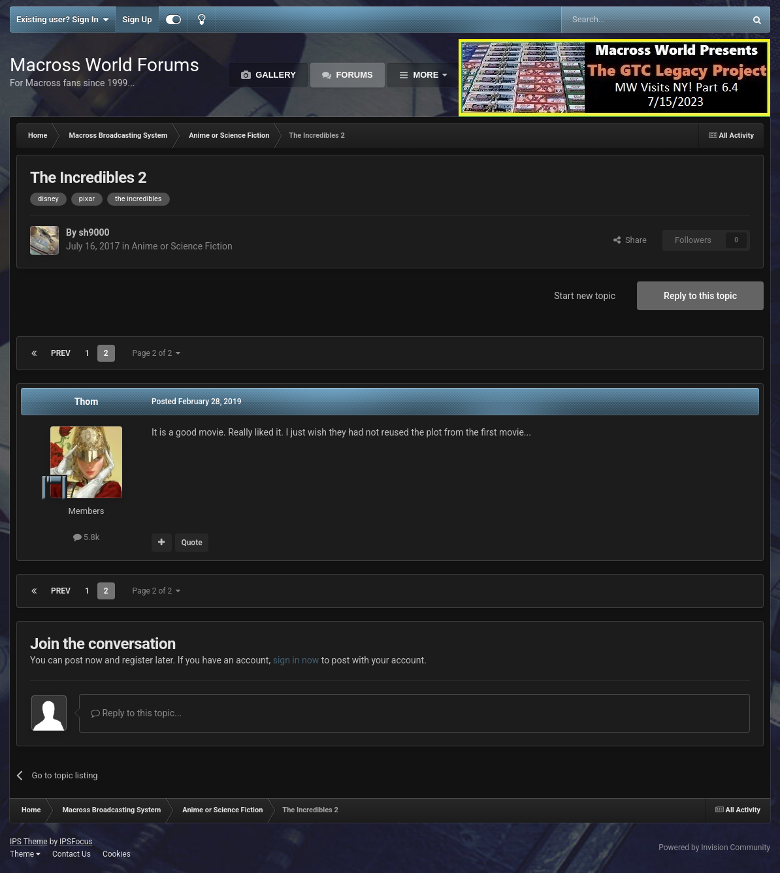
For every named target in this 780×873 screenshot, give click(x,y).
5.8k (86, 537)
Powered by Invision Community (714, 847)
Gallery (274, 75)
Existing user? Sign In (62, 20)
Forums (353, 75)
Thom (86, 401)
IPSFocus (75, 841)
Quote (191, 542)
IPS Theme (29, 841)
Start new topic (584, 296)
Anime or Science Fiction (181, 246)
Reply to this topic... (136, 713)
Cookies (117, 854)
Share (630, 240)
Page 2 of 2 (157, 353)
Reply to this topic (700, 296)
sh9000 (93, 232)
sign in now (296, 660)
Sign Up (137, 19)
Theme (25, 854)
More (426, 75)
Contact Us (71, 854)
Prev (61, 353)
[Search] (622, 20)
